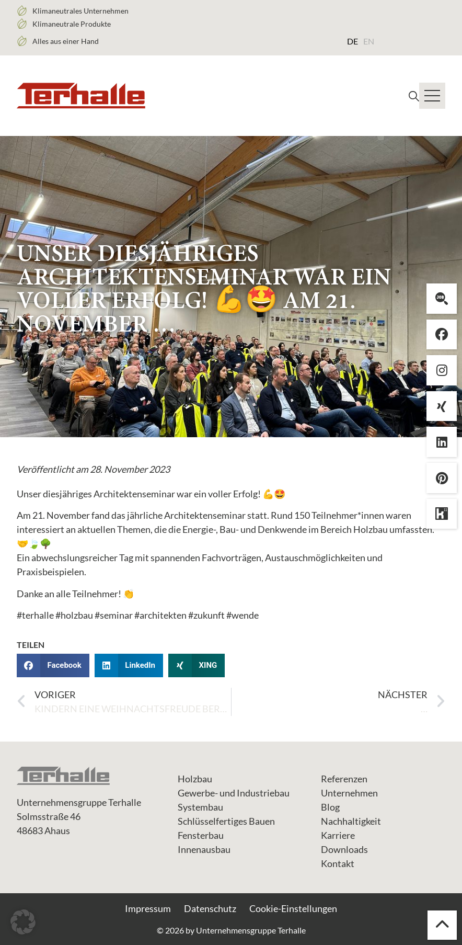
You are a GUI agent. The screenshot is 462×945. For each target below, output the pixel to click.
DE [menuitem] (352, 41)
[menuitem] (352, 40)
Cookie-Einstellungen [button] (293, 908)
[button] (53, 665)
